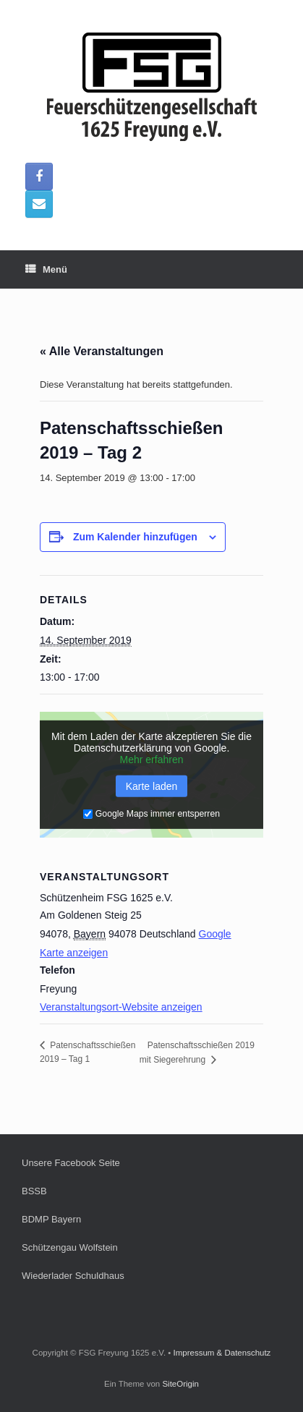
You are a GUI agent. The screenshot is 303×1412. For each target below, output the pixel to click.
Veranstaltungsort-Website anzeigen (121, 1007)
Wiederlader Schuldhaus (73, 1275)
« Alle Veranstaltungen (101, 351)
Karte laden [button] (152, 786)
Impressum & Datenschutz (222, 1352)
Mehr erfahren (152, 759)
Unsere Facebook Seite (71, 1162)
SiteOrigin (180, 1383)
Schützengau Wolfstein (70, 1247)
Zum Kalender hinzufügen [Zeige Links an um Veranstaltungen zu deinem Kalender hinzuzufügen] (135, 537)
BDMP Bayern (51, 1219)
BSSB (34, 1191)
